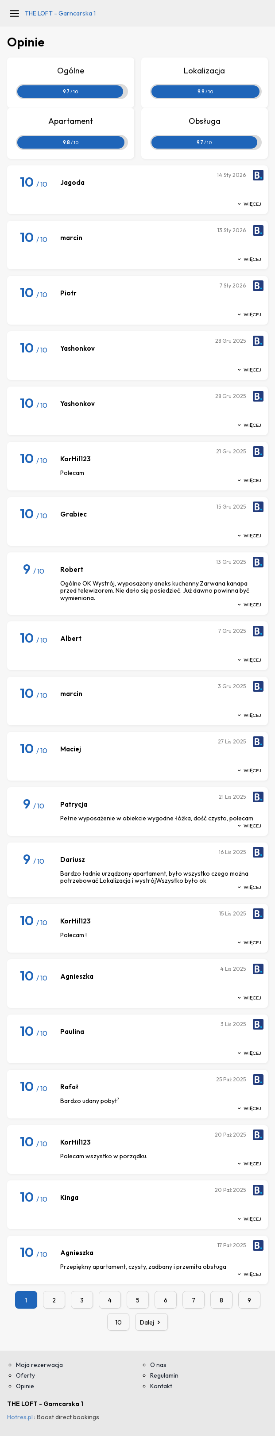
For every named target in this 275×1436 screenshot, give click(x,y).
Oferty (25, 1375)
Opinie (25, 1386)
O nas (158, 1365)
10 (118, 1322)
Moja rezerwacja (39, 1365)
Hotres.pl (20, 1417)
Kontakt (161, 1386)
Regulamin (164, 1375)
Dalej (151, 1322)
